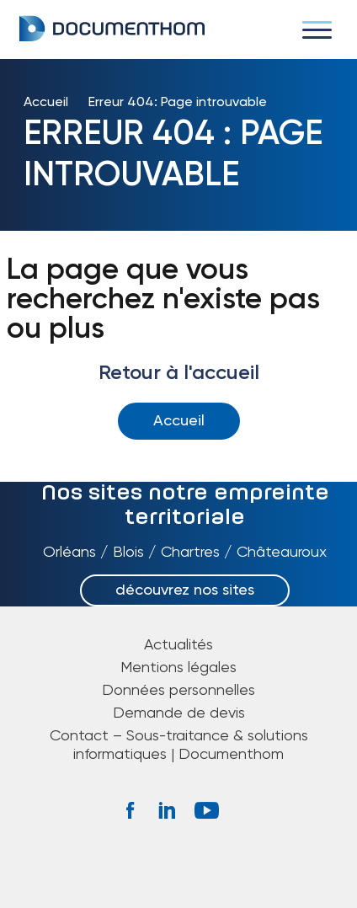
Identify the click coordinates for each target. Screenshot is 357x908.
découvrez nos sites (184, 590)
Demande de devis (179, 713)
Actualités (178, 645)
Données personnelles (178, 690)
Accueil (46, 102)
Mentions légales (178, 668)
